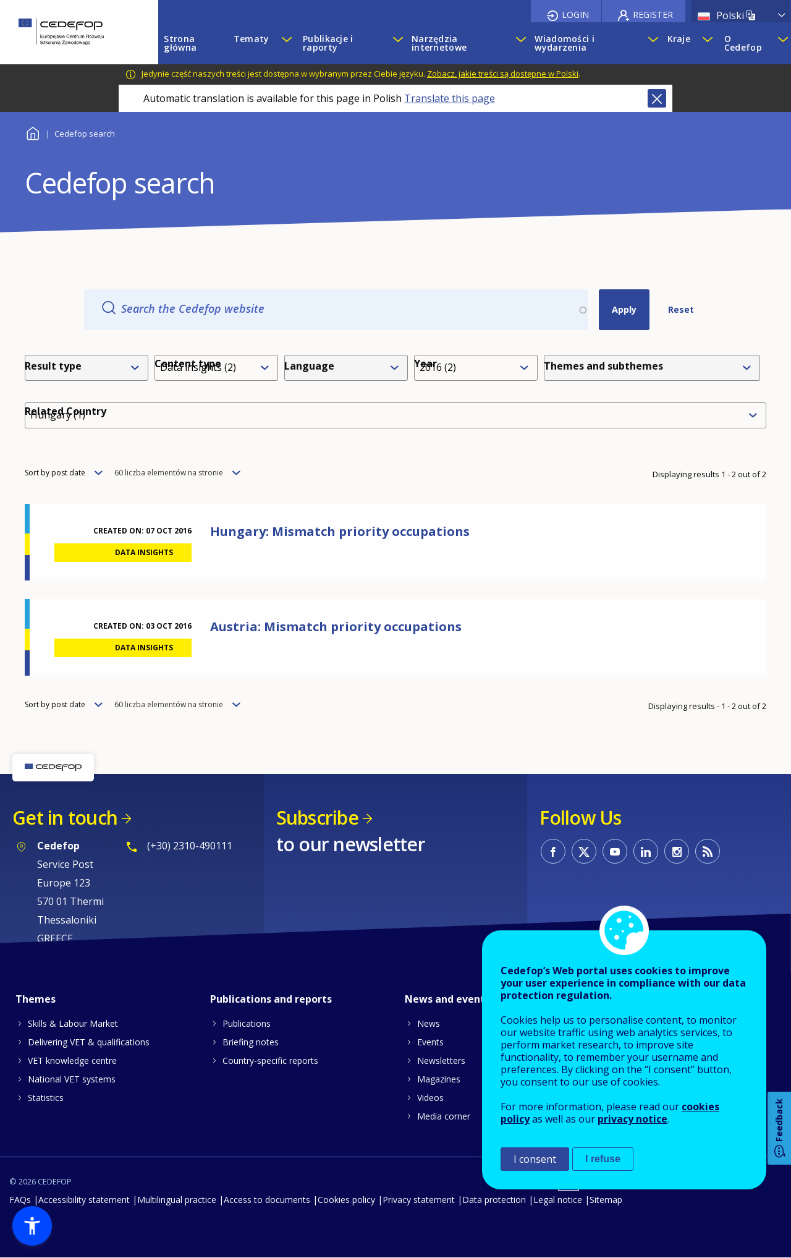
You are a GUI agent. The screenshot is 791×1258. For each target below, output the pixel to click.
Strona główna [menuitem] (180, 43)
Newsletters (441, 1060)
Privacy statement (419, 1199)
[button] (32, 1226)
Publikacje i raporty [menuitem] (328, 43)
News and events (447, 999)
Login (575, 14)
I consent (535, 1159)
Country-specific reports (270, 1060)
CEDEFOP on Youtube (615, 851)
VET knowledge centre (72, 1060)
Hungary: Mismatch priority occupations (340, 531)
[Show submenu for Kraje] (707, 43)
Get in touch (64, 817)
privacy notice (632, 1119)
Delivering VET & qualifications (89, 1042)
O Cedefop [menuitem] (743, 43)
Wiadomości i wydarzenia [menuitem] (564, 43)
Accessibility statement (84, 1199)
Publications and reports (271, 999)
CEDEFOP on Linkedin (645, 851)
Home (32, 132)
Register (653, 14)
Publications (246, 1023)
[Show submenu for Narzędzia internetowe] (519, 43)
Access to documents (267, 1199)
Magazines (438, 1079)
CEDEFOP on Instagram (676, 851)
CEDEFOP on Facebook (553, 851)
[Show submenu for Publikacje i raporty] (396, 43)
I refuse (602, 1159)
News (428, 1023)
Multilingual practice (176, 1199)
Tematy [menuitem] (251, 39)
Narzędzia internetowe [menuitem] (439, 43)
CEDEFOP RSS (707, 851)
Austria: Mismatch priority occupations (336, 626)
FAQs (20, 1199)
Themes (35, 999)
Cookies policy (346, 1199)
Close (657, 98)
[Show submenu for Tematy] (286, 43)
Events (430, 1042)
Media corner (443, 1116)
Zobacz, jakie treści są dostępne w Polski (502, 73)
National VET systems (72, 1079)
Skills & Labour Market (73, 1023)
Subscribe (317, 817)
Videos (430, 1097)
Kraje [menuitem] (678, 39)
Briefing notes (250, 1042)
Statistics (46, 1097)
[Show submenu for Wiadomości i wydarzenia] (651, 43)
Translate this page (449, 98)
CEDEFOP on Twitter (584, 851)
